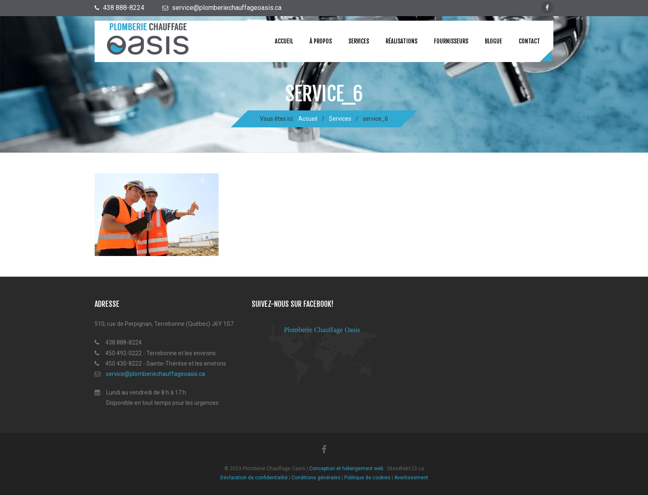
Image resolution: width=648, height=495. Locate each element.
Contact (529, 41)
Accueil (284, 41)
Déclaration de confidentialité (254, 478)
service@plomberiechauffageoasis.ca (155, 374)
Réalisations (401, 41)
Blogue (493, 41)
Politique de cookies (367, 478)
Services (358, 41)
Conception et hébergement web (346, 469)
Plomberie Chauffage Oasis (322, 330)
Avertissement (411, 478)
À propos (321, 41)
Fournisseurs (451, 41)
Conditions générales (316, 478)
